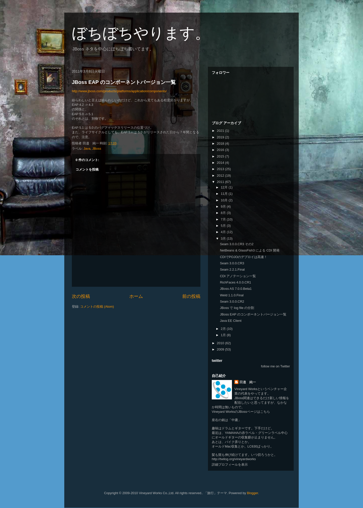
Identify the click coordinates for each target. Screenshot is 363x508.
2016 (221, 150)
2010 (221, 343)
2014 (221, 163)
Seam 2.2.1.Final (232, 269)
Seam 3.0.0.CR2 (232, 301)
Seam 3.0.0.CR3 (232, 263)
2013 (221, 169)
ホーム (136, 296)
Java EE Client (230, 321)
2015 (221, 156)
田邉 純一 (247, 382)
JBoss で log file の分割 (237, 308)
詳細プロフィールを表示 (230, 464)
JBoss (96, 148)
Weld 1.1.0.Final (232, 295)
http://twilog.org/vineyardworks (234, 459)
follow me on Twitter (275, 366)
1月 (224, 335)
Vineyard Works (245, 389)
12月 (225, 187)
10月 (225, 200)
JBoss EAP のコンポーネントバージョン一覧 (124, 82)
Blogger (252, 493)
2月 (224, 329)
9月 (224, 206)
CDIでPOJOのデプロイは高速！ (243, 257)
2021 (221, 131)
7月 (224, 219)
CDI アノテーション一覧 (238, 276)
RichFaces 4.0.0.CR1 (235, 282)
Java (86, 148)
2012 (221, 175)
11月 (225, 194)
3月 (224, 238)
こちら (265, 412)
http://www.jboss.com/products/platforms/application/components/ (119, 91)
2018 (221, 143)
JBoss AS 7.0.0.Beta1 (236, 289)
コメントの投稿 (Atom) (97, 306)
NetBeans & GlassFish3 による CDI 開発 (249, 250)
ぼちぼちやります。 (141, 33)
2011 (221, 182)
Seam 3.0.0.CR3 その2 (236, 244)
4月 (224, 232)
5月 (224, 226)
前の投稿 (191, 296)
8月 (224, 213)
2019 (221, 137)
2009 (221, 349)
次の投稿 (81, 296)
